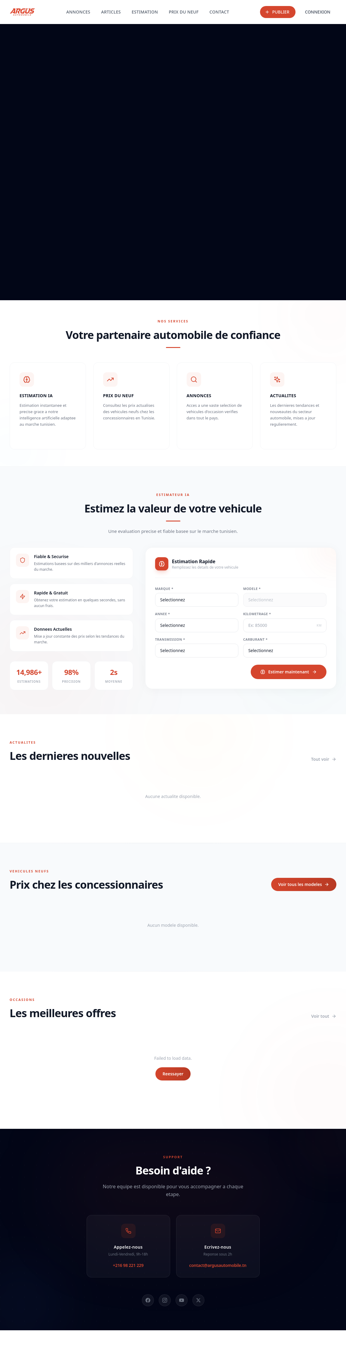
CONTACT (219, 12)
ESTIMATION (145, 12)
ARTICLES (111, 12)
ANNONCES (78, 12)
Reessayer (173, 1074)
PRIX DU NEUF (183, 12)
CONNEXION (317, 12)
